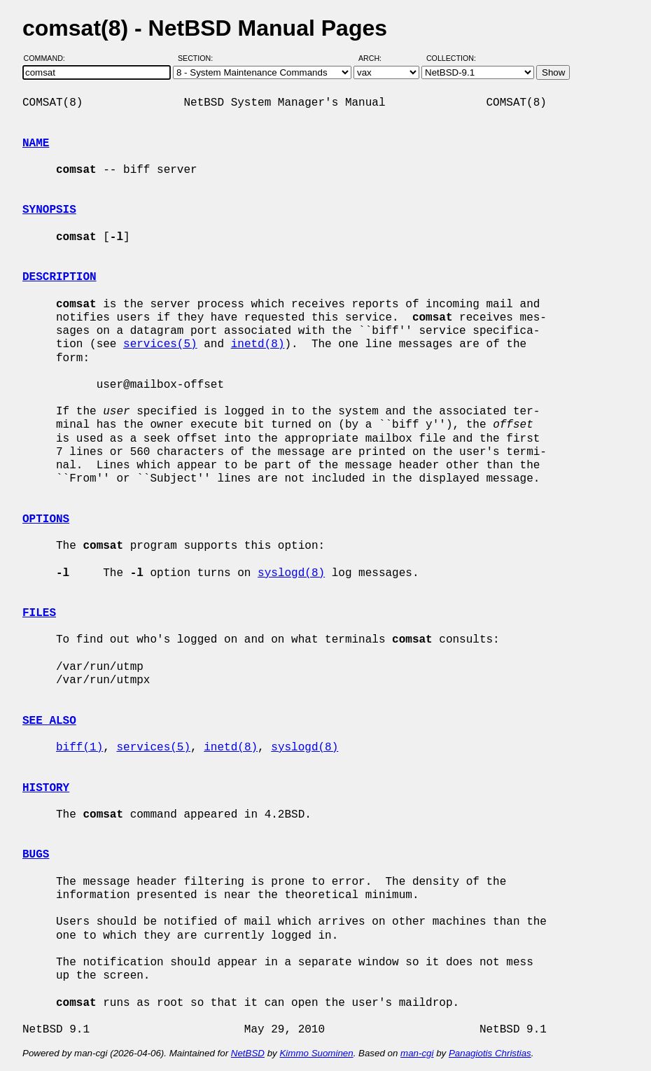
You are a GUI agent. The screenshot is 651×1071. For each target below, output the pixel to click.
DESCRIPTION (59, 277)
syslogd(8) (291, 573)
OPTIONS (45, 519)
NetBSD (248, 1053)
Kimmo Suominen (316, 1053)
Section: (198, 58)
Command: (49, 58)
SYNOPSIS (49, 210)
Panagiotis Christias (490, 1053)
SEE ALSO (49, 721)
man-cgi (416, 1053)
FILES (39, 613)
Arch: (376, 58)
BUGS (35, 854)
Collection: (451, 58)
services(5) (160, 344)
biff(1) (79, 747)
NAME (35, 143)
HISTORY (45, 788)
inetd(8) (258, 344)
